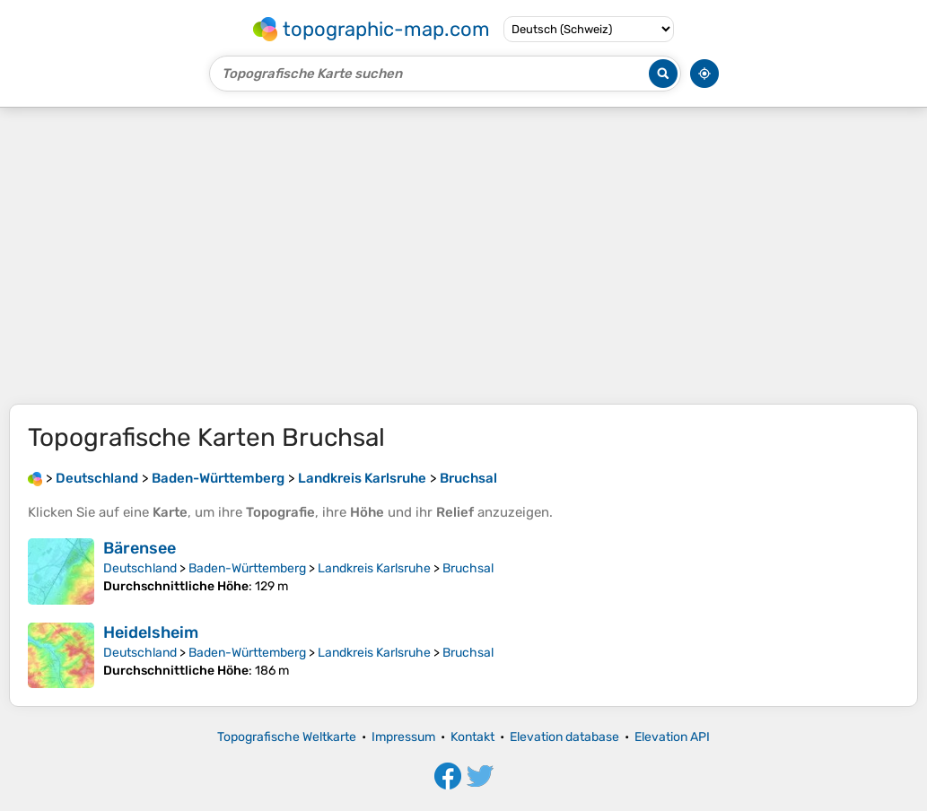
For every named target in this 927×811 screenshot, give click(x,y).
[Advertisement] (463, 255)
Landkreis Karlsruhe (374, 568)
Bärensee (139, 548)
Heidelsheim (150, 632)
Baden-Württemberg (247, 568)
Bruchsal (468, 568)
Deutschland (140, 568)
